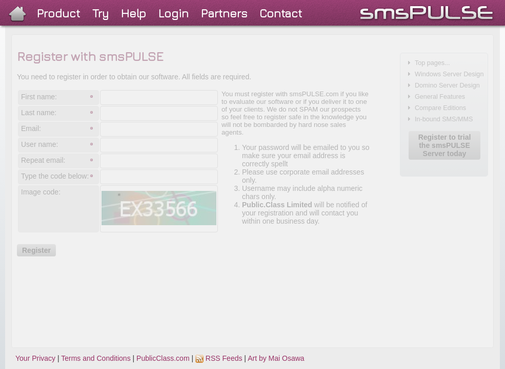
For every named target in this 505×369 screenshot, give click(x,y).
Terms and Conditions (95, 358)
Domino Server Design (447, 85)
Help (133, 13)
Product (58, 13)
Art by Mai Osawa (276, 358)
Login (173, 13)
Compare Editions (440, 108)
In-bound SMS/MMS (444, 119)
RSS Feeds (218, 358)
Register (36, 250)
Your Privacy (35, 358)
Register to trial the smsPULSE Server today (444, 145)
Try (100, 13)
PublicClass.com (162, 358)
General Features (440, 96)
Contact (280, 13)
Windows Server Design (449, 74)
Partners (224, 13)
